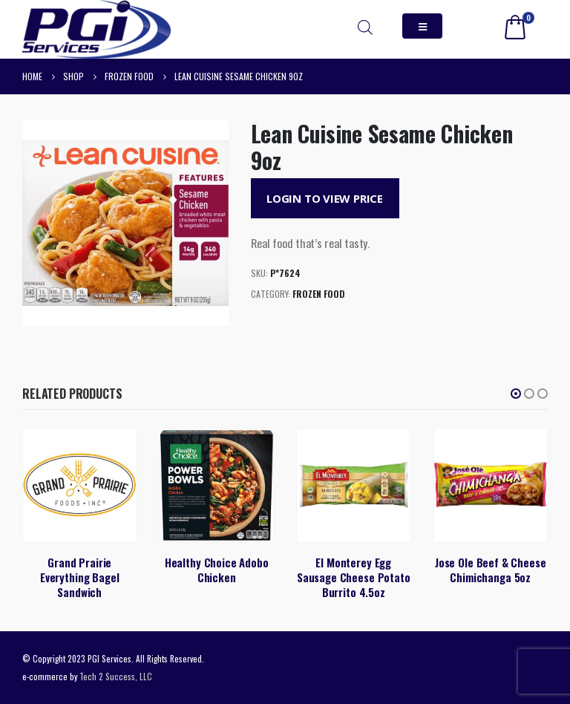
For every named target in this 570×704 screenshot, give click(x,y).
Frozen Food (318, 293)
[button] (515, 393)
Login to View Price (324, 198)
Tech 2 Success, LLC (115, 676)
